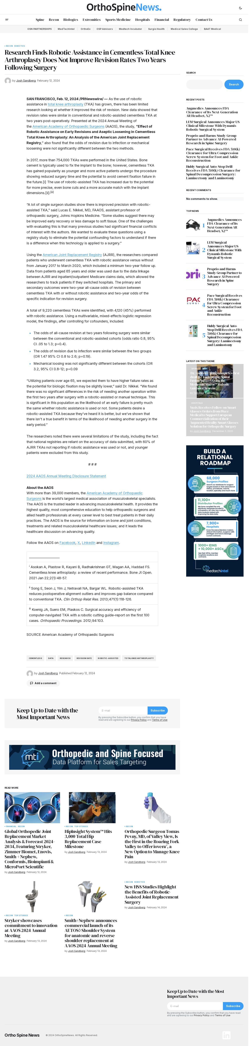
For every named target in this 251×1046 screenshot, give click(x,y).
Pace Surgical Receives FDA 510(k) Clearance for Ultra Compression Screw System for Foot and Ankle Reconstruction (213, 154)
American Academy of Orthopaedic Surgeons (68, 126)
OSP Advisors (105, 29)
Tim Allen (198, 392)
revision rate (84, 658)
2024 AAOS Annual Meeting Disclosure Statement (66, 476)
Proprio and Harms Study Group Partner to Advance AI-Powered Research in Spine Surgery (211, 139)
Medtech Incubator (130, 29)
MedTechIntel (66, 29)
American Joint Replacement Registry (72, 255)
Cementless (35, 658)
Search (191, 72)
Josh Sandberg (202, 431)
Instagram (111, 543)
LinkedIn (88, 543)
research (65, 658)
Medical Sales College (184, 29)
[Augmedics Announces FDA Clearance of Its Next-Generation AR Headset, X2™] (193, 225)
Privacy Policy (139, 719)
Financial (11, 826)
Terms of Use (159, 719)
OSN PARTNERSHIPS (39, 29)
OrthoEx (85, 29)
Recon (9, 46)
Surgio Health (156, 29)
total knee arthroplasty (65, 104)
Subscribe (158, 710)
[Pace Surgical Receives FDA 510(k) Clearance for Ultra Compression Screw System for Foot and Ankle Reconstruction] (193, 300)
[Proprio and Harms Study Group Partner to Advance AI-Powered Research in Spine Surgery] (193, 274)
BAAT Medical (212, 29)
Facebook (67, 543)
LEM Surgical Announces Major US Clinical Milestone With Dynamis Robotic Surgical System (213, 125)
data (51, 658)
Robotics (19, 46)
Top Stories (81, 826)
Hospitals (197, 403)
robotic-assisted (108, 658)
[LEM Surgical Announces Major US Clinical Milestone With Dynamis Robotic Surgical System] (193, 247)
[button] (240, 7)
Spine (194, 369)
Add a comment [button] (45, 683)
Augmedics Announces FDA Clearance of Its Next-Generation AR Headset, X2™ (212, 112)
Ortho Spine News (22, 1035)
